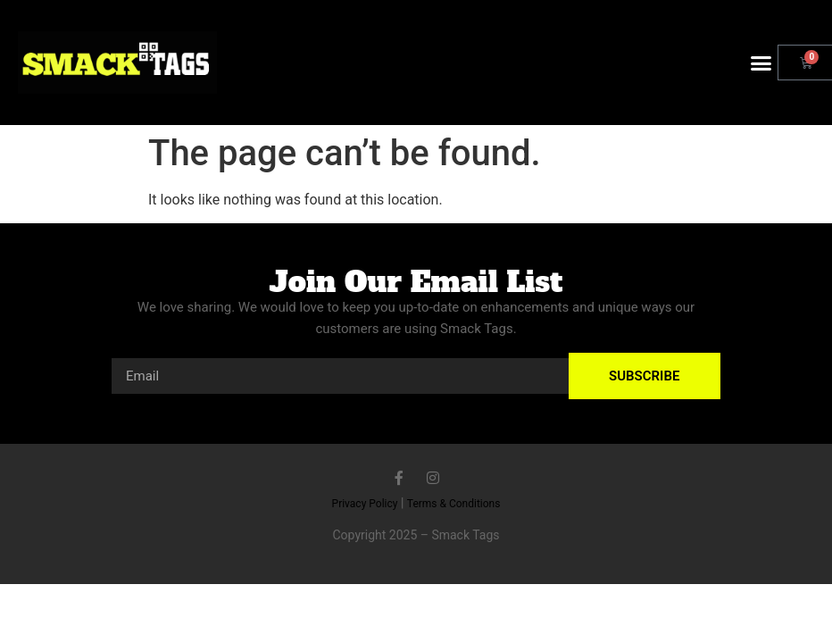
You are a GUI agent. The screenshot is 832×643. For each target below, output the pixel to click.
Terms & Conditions (454, 503)
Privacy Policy (365, 503)
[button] (761, 62)
